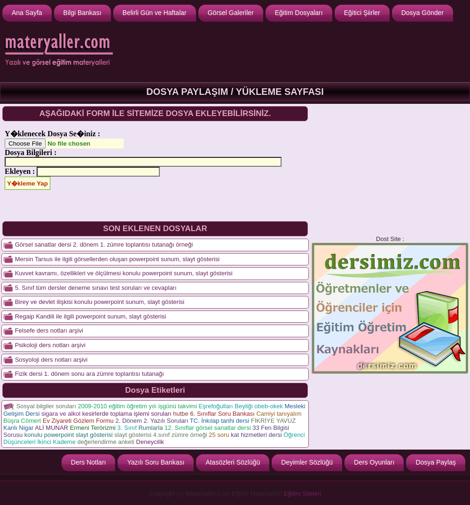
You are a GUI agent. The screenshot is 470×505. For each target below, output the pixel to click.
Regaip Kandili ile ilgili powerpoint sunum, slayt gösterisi (90, 316)
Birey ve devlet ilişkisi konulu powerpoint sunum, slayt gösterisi (100, 301)
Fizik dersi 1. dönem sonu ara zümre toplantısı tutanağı (89, 373)
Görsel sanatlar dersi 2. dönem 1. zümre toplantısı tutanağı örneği (104, 244)
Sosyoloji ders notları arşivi (51, 359)
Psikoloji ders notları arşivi (50, 345)
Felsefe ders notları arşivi (49, 330)
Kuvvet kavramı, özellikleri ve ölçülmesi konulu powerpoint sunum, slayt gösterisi (124, 273)
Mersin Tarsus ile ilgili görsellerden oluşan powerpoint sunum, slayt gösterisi (117, 259)
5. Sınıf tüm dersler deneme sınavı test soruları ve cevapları (96, 287)
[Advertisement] (390, 169)
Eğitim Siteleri (302, 493)
